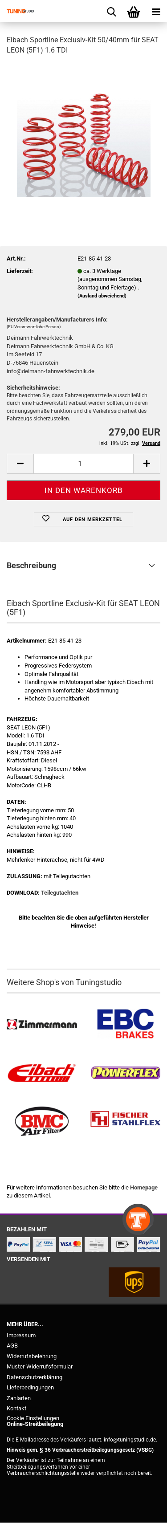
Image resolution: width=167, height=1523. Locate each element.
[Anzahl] (83, 464)
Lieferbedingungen (30, 1387)
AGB (12, 1345)
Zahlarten (19, 1398)
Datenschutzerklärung (34, 1377)
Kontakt (16, 1408)
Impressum (21, 1335)
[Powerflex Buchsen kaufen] (125, 1073)
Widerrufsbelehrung (32, 1356)
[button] (20, 464)
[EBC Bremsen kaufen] (125, 1024)
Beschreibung (31, 565)
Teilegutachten (59, 892)
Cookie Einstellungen (33, 1418)
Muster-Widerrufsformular (40, 1366)
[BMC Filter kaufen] (42, 1121)
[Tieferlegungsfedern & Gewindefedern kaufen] (42, 1073)
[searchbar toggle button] (111, 11)
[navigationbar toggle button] (156, 11)
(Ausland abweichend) (101, 296)
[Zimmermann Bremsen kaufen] (42, 1024)
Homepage (144, 1187)
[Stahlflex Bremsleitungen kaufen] (125, 1121)
